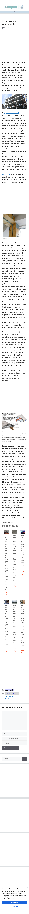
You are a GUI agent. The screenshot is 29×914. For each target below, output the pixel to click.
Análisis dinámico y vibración (22, 543)
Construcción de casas (12, 699)
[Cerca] (27, 888)
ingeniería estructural (11, 113)
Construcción (9, 690)
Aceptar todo (14, 902)
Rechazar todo (14, 910)
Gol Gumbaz (9, 696)
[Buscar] (24, 759)
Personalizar (14, 906)
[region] (14, 900)
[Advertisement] (14, 46)
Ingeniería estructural (11, 693)
